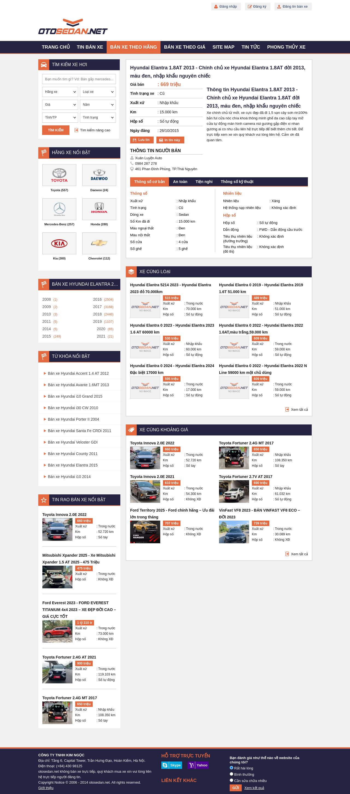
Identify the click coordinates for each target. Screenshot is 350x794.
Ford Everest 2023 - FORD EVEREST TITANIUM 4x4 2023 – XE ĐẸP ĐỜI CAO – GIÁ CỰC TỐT (79, 610)
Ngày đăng (140, 130)
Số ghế (136, 249)
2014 (46, 329)
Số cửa (136, 242)
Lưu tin (144, 140)
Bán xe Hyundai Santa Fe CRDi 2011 (79, 431)
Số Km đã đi (140, 221)
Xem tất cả (299, 410)
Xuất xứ (81, 526)
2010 (46, 314)
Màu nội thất (140, 235)
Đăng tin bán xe (295, 6)
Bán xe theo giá (184, 47)
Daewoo (96, 190)
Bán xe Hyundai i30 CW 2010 (73, 408)
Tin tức (250, 47)
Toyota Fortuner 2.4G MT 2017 (69, 698)
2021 (101, 336)
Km (77, 532)
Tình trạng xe (142, 93)
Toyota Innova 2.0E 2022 (64, 514)
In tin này (172, 140)
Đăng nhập (228, 6)
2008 (46, 299)
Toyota (55, 190)
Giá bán (137, 84)
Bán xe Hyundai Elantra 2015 (73, 465)
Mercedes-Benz (55, 224)
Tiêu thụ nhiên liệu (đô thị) (237, 249)
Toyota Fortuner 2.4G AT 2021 (69, 657)
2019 (97, 321)
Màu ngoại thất (142, 228)
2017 (97, 307)
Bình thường (242, 774)
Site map (223, 47)
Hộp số (80, 537)
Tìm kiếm (56, 130)
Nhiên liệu (231, 201)
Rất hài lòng (241, 768)
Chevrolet (95, 258)
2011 (46, 321)
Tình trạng (138, 208)
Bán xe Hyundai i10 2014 (69, 476)
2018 (97, 314)
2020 (101, 329)
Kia (55, 258)
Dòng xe (136, 214)
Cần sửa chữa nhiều (248, 780)
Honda (95, 224)
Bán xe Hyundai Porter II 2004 (73, 419)
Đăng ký (259, 6)
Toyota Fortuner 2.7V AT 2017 (245, 476)
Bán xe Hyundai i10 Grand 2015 (75, 396)
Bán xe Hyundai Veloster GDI (73, 442)
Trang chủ (56, 47)
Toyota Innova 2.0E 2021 (152, 476)
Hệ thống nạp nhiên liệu (242, 208)
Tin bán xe (90, 47)
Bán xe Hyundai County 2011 (73, 453)
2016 (97, 299)
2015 (46, 336)
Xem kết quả (254, 788)
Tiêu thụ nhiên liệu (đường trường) (237, 238)
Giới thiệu (45, 788)
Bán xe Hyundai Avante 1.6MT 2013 (78, 385)
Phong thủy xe (286, 47)
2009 (46, 307)
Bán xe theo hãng (133, 47)
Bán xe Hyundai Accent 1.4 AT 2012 (78, 373)
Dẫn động (231, 230)
